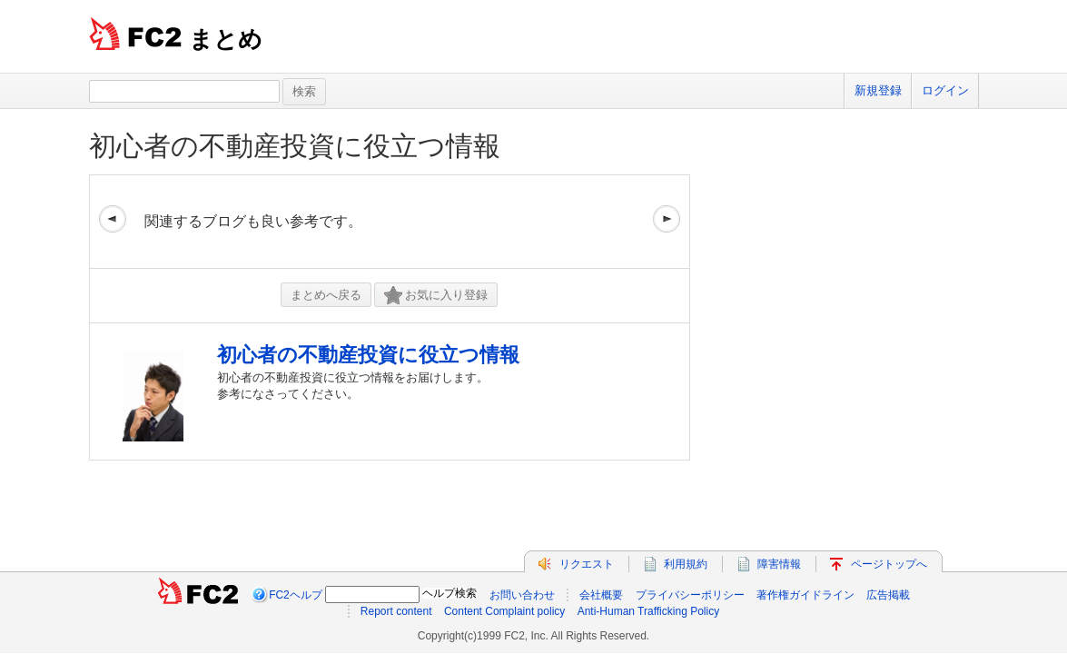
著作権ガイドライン (805, 595)
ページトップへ (889, 564)
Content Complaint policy (504, 611)
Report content (396, 611)
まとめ (225, 39)
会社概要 (601, 595)
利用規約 (685, 564)
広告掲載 (888, 595)
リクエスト (586, 564)
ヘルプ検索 (449, 593)
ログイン (945, 90)
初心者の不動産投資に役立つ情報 (294, 146)
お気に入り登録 (436, 295)
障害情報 (779, 564)
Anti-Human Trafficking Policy (649, 611)
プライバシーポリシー (690, 595)
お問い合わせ (522, 595)
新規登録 (878, 90)
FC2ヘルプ (295, 595)
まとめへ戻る (326, 295)
